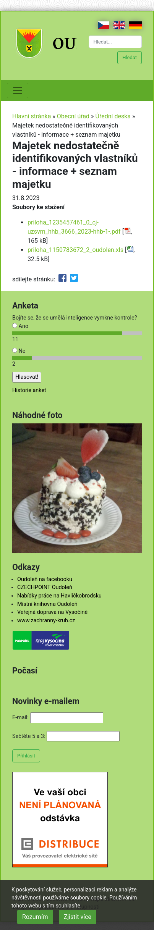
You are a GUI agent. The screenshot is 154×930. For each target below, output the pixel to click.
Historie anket (29, 390)
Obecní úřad (73, 116)
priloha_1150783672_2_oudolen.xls (75, 249)
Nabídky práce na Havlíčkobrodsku (59, 596)
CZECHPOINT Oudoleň (44, 587)
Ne (18, 351)
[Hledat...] (115, 42)
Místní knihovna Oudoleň (47, 604)
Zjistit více (77, 916)
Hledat (129, 57)
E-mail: (20, 717)
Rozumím (35, 916)
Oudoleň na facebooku (44, 579)
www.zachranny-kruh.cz (46, 620)
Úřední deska (113, 116)
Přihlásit (26, 756)
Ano (20, 326)
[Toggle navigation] (17, 90)
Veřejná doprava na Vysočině (52, 612)
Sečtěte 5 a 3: (28, 736)
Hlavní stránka (31, 116)
